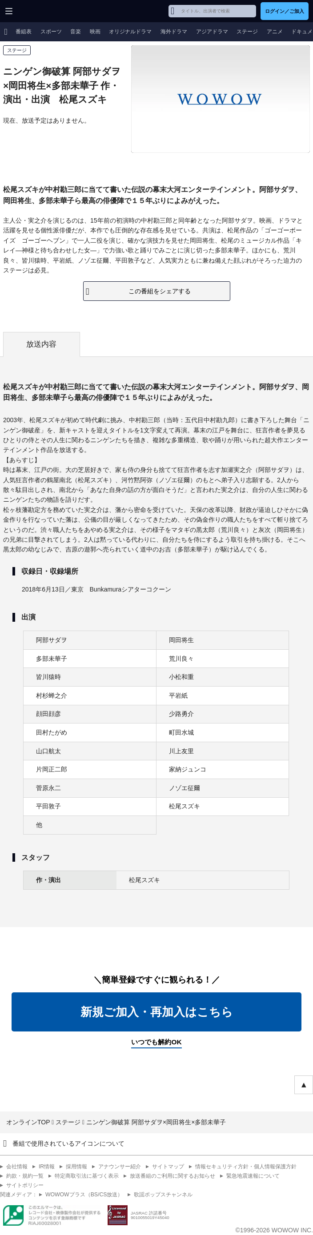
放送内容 (41, 344)
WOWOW (41, 11)
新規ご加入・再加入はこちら (156, 1012)
